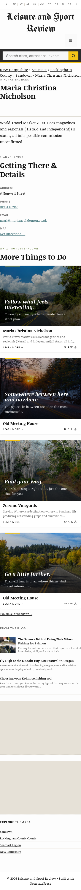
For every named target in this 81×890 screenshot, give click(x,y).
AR (28, 4)
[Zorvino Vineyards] (40, 470)
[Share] (70, 347)
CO (42, 4)
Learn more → (13, 347)
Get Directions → (12, 233)
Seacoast (39, 69)
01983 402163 (9, 206)
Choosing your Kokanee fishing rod (25, 678)
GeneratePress (40, 883)
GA (69, 4)
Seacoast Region (10, 845)
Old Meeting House (20, 423)
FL (63, 4)
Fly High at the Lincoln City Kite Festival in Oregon (37, 660)
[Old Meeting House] (40, 388)
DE (56, 4)
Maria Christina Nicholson (27, 331)
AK (14, 4)
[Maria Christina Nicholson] (40, 296)
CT (49, 4)
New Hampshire (14, 69)
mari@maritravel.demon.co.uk (23, 220)
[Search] (73, 55)
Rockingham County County (18, 838)
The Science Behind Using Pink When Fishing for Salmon (45, 641)
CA (35, 4)
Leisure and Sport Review (40, 22)
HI (76, 4)
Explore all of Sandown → (16, 614)
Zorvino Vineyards (20, 505)
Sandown (24, 75)
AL (7, 4)
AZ (21, 4)
